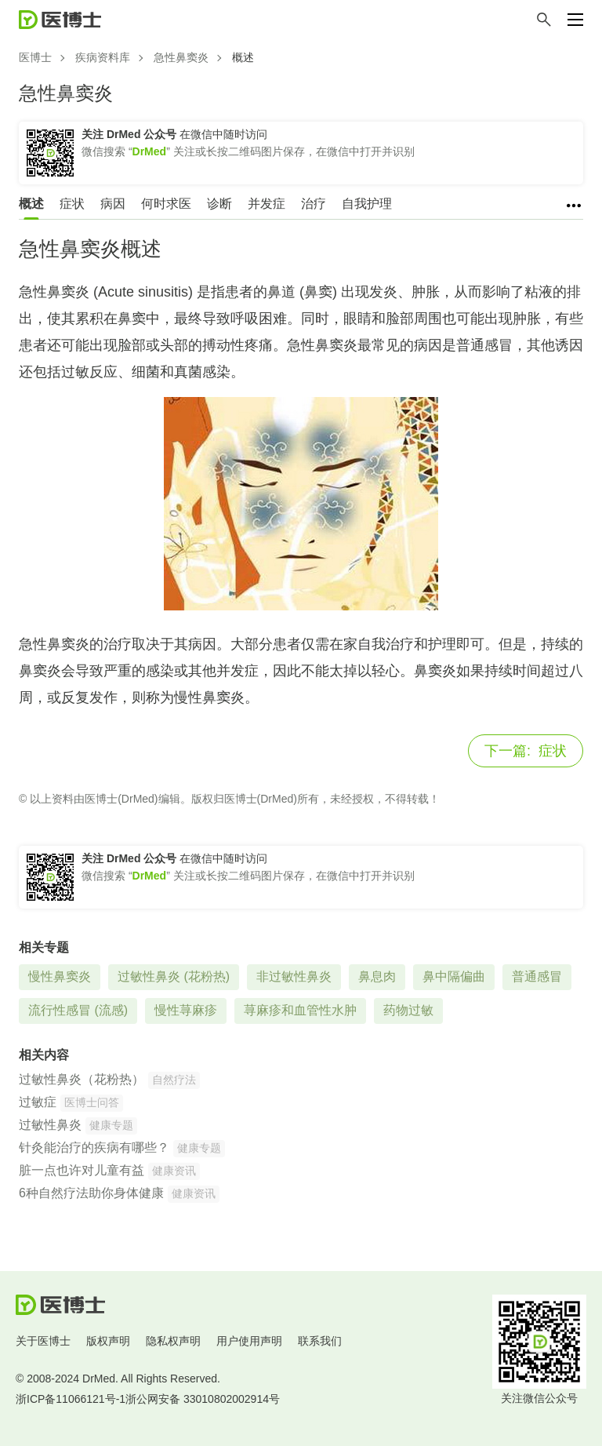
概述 (31, 203)
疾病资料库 (102, 57)
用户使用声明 (249, 1341)
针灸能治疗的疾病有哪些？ (94, 1147)
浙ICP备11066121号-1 (70, 1399)
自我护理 (367, 203)
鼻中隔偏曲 (453, 976)
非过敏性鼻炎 (294, 976)
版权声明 (108, 1341)
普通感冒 (537, 976)
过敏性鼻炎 (50, 1124)
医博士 (35, 57)
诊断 (219, 203)
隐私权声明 (173, 1341)
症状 (72, 203)
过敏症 (37, 1102)
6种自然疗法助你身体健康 (91, 1193)
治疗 (313, 203)
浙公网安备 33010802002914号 (202, 1399)
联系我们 (320, 1341)
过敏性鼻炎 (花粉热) (174, 976)
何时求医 (166, 203)
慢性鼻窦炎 (59, 976)
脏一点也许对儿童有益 (81, 1170)
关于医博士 (43, 1341)
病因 (112, 203)
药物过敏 (408, 1010)
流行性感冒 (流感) (78, 1010)
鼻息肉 (377, 976)
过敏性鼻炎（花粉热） (81, 1079)
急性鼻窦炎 (181, 57)
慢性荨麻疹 (185, 1010)
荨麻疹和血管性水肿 (300, 1010)
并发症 (266, 203)
